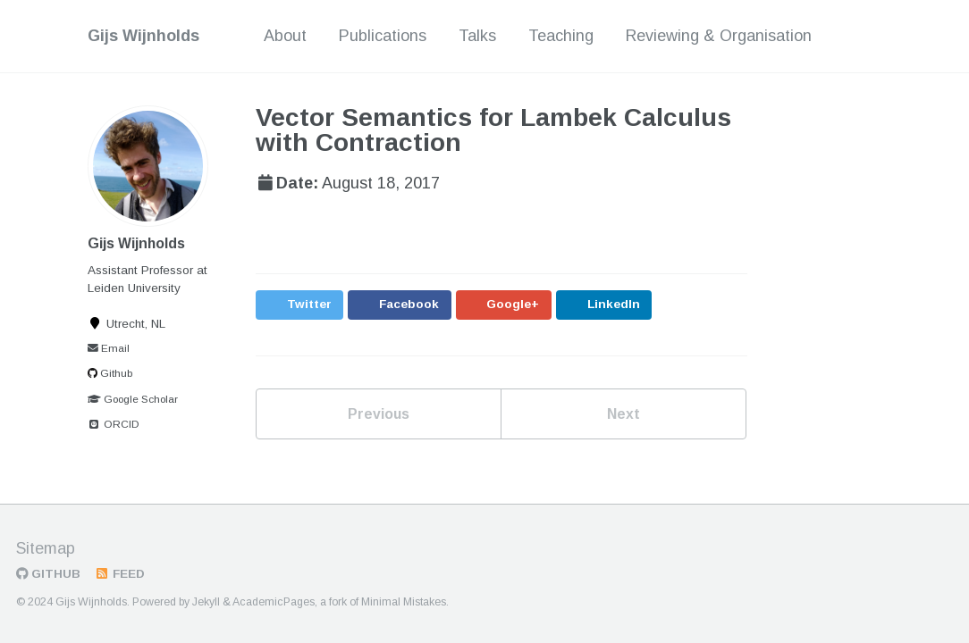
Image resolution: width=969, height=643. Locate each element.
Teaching (561, 36)
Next (623, 414)
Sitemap (45, 548)
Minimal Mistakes (403, 602)
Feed (119, 573)
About (285, 36)
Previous (378, 414)
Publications (382, 36)
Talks (477, 36)
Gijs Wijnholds (143, 36)
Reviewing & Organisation (719, 36)
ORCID (113, 424)
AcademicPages (273, 602)
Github (110, 373)
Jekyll (206, 602)
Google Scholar (133, 399)
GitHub (48, 573)
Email (109, 348)
